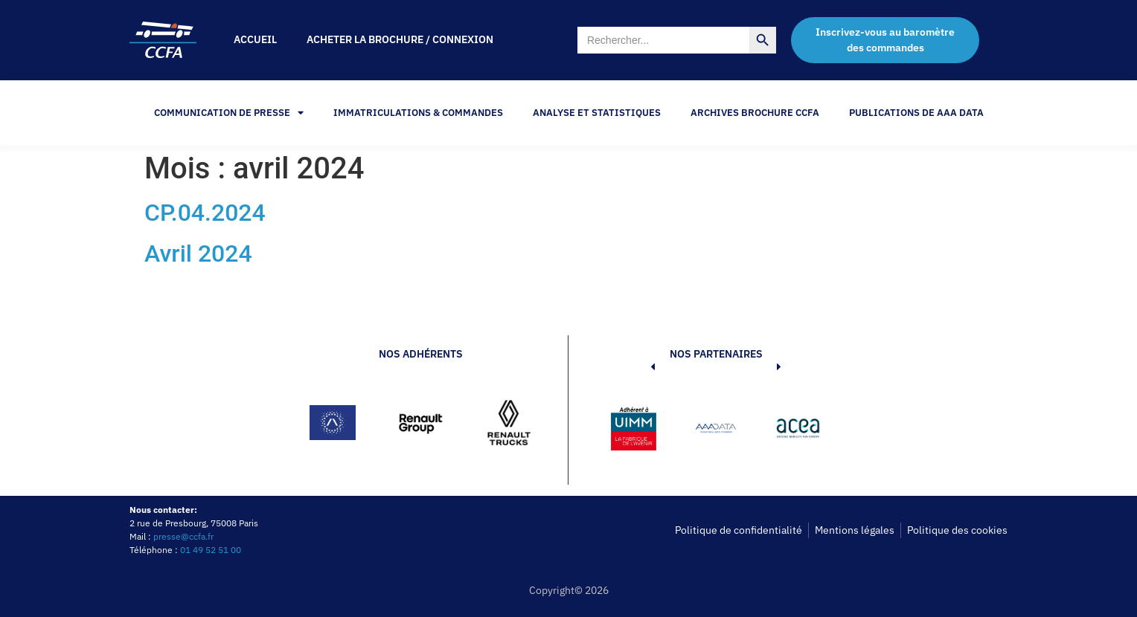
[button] (630, 431)
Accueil (255, 39)
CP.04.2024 (205, 212)
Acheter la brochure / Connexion (400, 39)
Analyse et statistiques (597, 112)
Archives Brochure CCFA (755, 112)
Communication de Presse (229, 112)
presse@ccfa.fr (183, 536)
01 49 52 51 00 (210, 549)
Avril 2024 (198, 253)
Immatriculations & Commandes (418, 112)
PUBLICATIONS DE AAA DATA (916, 112)
